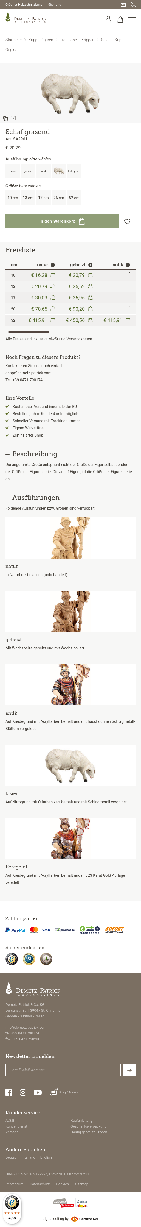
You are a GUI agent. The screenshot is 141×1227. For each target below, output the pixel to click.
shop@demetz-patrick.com (28, 373)
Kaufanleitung (81, 1120)
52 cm (74, 198)
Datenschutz (40, 1184)
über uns (54, 5)
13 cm (28, 198)
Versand (12, 1132)
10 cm (12, 198)
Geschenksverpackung (88, 1126)
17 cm (43, 198)
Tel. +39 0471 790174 (24, 380)
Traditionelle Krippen (77, 40)
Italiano (29, 1157)
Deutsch (12, 1157)
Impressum (14, 1184)
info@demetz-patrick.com (25, 1027)
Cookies (62, 1184)
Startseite (13, 40)
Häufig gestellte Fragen (88, 1132)
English (46, 1157)
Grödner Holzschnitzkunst (24, 5)
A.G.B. (10, 1120)
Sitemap (81, 1184)
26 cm (58, 198)
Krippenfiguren (41, 40)
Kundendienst (16, 1126)
